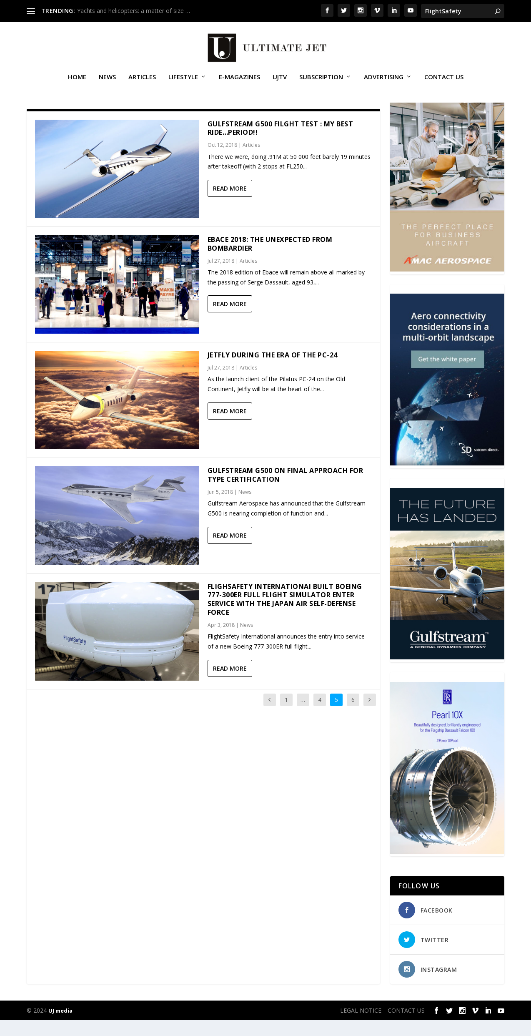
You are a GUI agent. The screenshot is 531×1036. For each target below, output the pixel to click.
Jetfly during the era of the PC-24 (273, 370)
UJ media (60, 1026)
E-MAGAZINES (239, 81)
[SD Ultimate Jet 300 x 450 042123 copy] (447, 479)
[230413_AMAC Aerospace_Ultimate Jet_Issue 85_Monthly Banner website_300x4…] (447, 285)
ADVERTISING (383, 81)
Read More (230, 204)
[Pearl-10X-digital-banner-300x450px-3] (447, 867)
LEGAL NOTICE (360, 1026)
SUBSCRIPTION (321, 81)
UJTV (280, 81)
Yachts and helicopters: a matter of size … (133, 11)
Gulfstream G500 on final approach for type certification (285, 491)
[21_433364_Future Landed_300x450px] (447, 673)
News (107, 81)
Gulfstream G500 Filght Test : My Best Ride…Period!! (280, 144)
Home (77, 81)
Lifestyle (183, 81)
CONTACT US (443, 81)
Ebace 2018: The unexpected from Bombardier (270, 260)
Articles (142, 81)
